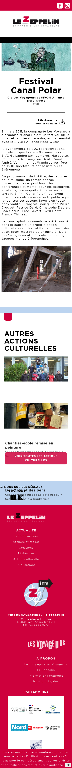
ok (68, 764)
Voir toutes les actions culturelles (36, 463)
